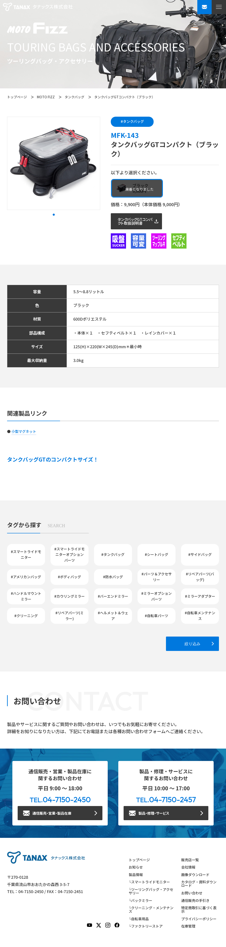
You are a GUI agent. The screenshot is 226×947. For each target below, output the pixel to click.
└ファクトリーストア (146, 926)
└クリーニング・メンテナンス (151, 909)
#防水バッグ (113, 576)
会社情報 (188, 867)
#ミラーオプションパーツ (156, 596)
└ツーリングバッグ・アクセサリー (151, 891)
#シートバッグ (156, 554)
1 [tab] (53, 215)
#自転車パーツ (156, 615)
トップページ (17, 97)
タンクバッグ (74, 97)
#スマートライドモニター (26, 554)
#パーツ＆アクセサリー (156, 576)
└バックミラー (140, 900)
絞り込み (192, 643)
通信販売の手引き (195, 900)
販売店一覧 (190, 859)
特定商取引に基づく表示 (199, 909)
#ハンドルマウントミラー (26, 596)
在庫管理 (188, 926)
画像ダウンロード (195, 874)
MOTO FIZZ (46, 97)
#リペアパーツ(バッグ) (200, 576)
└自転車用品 (139, 918)
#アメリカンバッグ (26, 576)
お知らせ (136, 867)
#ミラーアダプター (200, 596)
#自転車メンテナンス (200, 615)
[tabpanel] (53, 163)
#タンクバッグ (132, 121)
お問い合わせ (191, 893)
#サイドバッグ (200, 554)
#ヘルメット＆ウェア (113, 615)
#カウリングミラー (69, 596)
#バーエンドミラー (113, 596)
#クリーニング (26, 615)
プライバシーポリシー (199, 918)
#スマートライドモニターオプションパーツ (69, 554)
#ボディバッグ (69, 576)
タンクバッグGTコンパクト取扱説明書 (135, 221)
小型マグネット (23, 431)
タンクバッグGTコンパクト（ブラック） (124, 97)
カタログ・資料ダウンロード (199, 883)
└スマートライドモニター (149, 881)
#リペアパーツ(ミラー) (69, 615)
